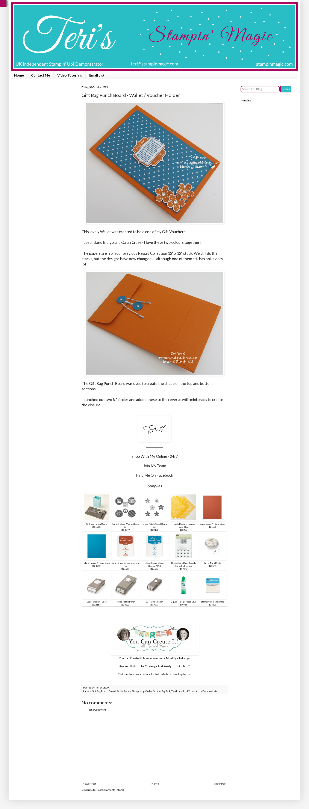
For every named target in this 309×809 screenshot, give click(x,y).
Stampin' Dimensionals (212, 601)
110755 (184, 604)
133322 (126, 604)
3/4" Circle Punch (154, 601)
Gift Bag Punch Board (96, 524)
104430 (213, 604)
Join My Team (154, 465)
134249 (126, 530)
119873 (155, 604)
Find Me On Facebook (154, 475)
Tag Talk (166, 691)
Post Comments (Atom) (110, 789)
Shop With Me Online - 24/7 (155, 456)
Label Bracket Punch (97, 601)
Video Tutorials (69, 75)
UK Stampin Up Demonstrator (202, 691)
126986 (155, 569)
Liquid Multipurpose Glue (183, 601)
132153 (97, 604)
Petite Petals (124, 691)
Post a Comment (96, 709)
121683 (213, 527)
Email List (97, 75)
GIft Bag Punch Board (104, 691)
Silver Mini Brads (212, 563)
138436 (184, 530)
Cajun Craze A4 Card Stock (212, 524)
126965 (126, 569)
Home (19, 75)
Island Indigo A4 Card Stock (96, 563)
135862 (97, 527)
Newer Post (89, 783)
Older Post (220, 783)
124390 (97, 566)
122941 (213, 566)
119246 (184, 569)
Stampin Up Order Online (146, 691)
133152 (155, 530)
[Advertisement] (154, 747)
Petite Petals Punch (125, 601)
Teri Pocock (178, 691)
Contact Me (40, 75)
